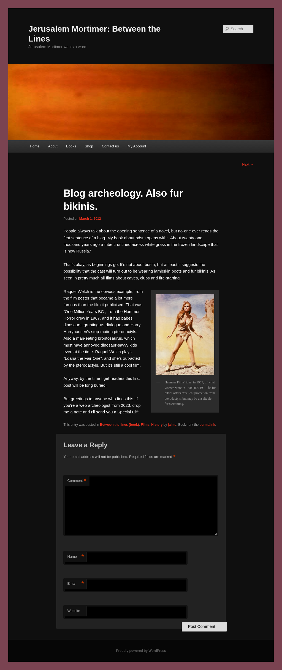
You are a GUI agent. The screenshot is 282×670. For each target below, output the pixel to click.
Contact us (110, 146)
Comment (76, 481)
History (156, 425)
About (53, 146)
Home (34, 146)
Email (75, 584)
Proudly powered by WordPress (141, 651)
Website (73, 611)
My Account (137, 146)
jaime (172, 425)
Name (75, 557)
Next (247, 164)
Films (145, 425)
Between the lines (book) (119, 425)
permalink (207, 425)
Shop (89, 146)
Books (71, 146)
